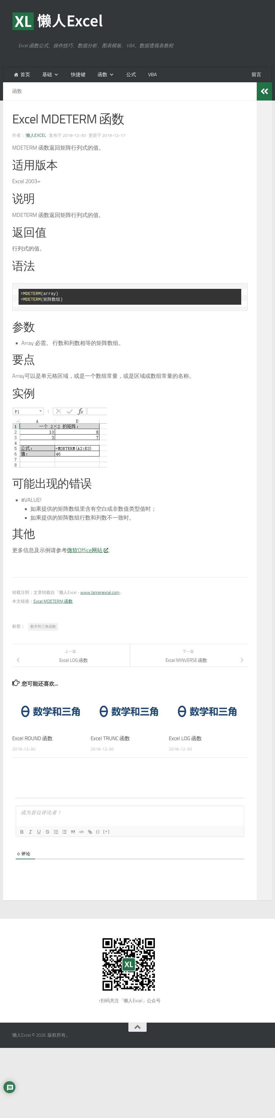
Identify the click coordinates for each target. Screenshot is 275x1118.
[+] (106, 831)
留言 (256, 74)
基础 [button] (47, 74)
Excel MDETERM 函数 (53, 601)
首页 (25, 74)
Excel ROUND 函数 (32, 738)
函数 (102, 74)
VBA (152, 74)
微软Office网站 (87, 550)
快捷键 (78, 74)
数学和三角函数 (43, 626)
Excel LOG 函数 (185, 738)
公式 (131, 74)
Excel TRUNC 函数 (110, 738)
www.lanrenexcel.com (100, 592)
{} (98, 831)
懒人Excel (36, 135)
